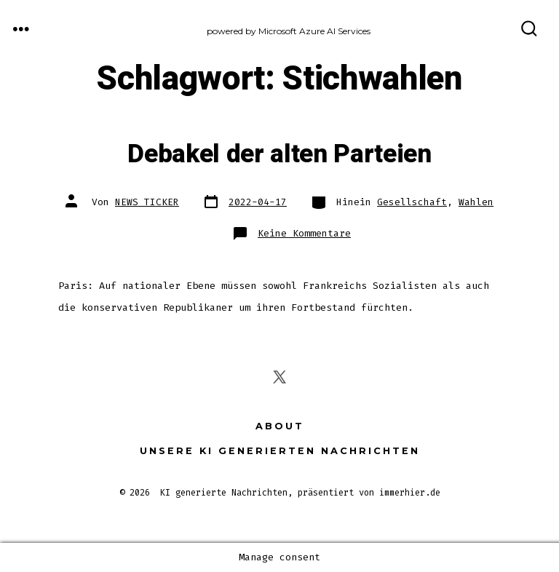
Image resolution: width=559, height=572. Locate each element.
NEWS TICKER (147, 202)
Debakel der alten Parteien (279, 154)
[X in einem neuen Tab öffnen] (279, 377)
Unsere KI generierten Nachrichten (280, 450)
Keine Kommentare (304, 233)
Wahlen (476, 202)
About (279, 426)
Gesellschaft (412, 202)
